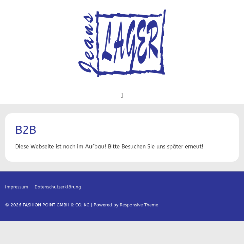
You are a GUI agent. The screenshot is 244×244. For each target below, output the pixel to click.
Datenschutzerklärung (58, 186)
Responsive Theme (139, 204)
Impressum (16, 186)
